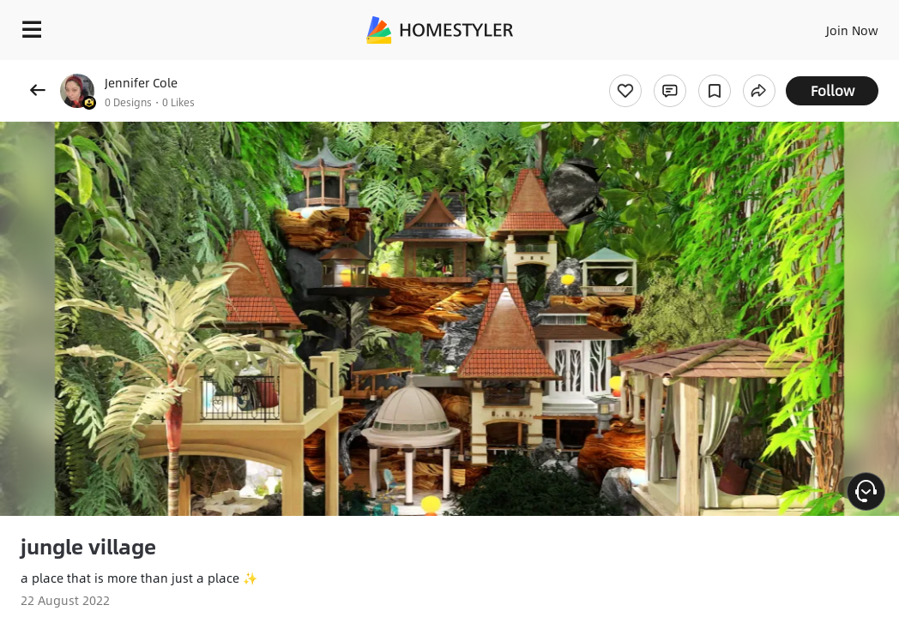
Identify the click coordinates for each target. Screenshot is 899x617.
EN (809, 25)
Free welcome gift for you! (659, 68)
